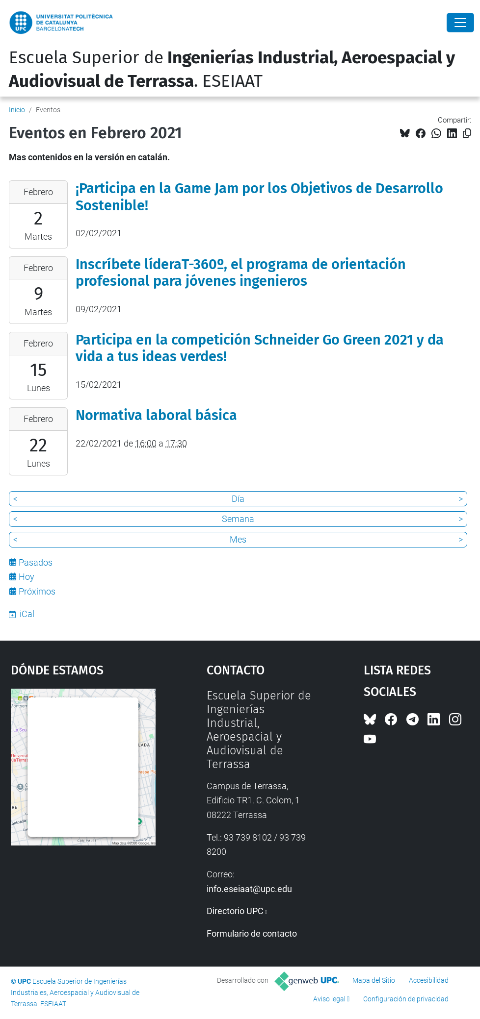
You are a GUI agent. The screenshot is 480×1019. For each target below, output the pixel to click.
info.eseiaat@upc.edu (249, 889)
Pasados (36, 562)
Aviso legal (329, 999)
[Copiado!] (467, 133)
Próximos (37, 591)
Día (238, 499)
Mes (238, 539)
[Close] (460, 22)
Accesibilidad (429, 980)
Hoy (26, 577)
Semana (238, 519)
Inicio (17, 110)
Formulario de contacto (252, 933)
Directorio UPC (235, 911)
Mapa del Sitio (373, 980)
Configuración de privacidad (406, 999)
